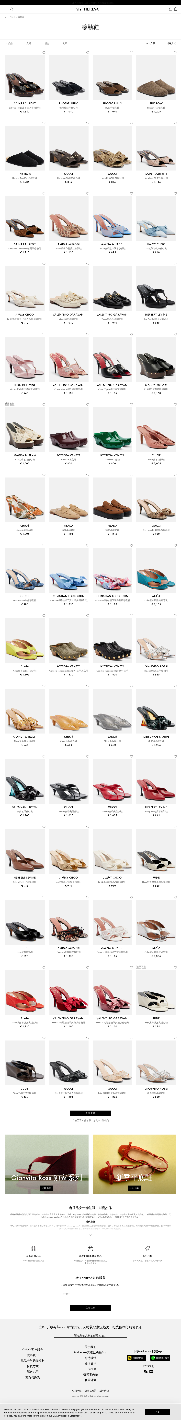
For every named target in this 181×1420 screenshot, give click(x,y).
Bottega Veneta (98, 1218)
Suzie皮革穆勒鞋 (156, 461)
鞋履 (13, 18)
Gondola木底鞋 (68, 461)
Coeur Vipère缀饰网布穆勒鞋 (68, 391)
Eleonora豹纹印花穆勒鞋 (69, 954)
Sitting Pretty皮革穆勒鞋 (156, 813)
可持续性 (90, 1374)
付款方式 (33, 1383)
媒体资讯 (90, 1380)
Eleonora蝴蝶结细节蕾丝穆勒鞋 (112, 954)
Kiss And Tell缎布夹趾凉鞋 (156, 321)
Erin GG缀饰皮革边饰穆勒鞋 (69, 1095)
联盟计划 (90, 1396)
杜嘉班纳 (78, 1244)
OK (157, 1412)
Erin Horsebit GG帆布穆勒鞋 (156, 532)
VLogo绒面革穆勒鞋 (68, 321)
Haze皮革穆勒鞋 (25, 954)
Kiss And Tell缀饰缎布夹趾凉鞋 (25, 391)
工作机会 (90, 1385)
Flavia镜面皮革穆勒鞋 (24, 743)
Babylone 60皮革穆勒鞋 (156, 180)
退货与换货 (32, 1394)
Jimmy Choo (23, 1242)
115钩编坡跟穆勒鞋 (25, 461)
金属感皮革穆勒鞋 (156, 1095)
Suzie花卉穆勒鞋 (24, 532)
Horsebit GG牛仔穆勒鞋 (24, 602)
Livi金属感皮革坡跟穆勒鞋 (69, 884)
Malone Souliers (54, 1218)
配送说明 (33, 1388)
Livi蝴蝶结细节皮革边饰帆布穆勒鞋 (24, 321)
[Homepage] (90, 9)
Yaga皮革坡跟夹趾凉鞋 (156, 1024)
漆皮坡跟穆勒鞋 (156, 743)
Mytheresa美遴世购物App (90, 1369)
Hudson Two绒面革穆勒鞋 (24, 180)
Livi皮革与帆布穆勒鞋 (156, 250)
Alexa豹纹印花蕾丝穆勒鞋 (69, 250)
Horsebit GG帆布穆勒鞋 (68, 180)
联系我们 (33, 1372)
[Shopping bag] (176, 10)
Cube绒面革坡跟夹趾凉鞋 (25, 1024)
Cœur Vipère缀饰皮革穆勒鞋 (112, 391)
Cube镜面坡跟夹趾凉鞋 (156, 954)
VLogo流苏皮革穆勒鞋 (112, 321)
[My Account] (170, 10)
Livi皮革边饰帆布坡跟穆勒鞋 (112, 884)
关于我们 (90, 1363)
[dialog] (90, 1412)
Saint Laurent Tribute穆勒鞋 (134, 1251)
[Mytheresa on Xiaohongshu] (151, 1390)
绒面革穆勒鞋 (112, 110)
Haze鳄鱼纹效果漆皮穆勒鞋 (156, 884)
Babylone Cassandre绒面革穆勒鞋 (24, 250)
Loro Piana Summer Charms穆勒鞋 (105, 1251)
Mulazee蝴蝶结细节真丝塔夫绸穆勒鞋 (69, 602)
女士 (7, 18)
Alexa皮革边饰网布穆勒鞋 (112, 250)
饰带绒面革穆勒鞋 (68, 110)
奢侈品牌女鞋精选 (68, 1251)
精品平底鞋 (83, 1251)
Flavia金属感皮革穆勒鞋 (156, 673)
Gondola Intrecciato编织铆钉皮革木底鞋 (68, 673)
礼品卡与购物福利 (33, 1377)
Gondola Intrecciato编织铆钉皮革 (112, 673)
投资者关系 (90, 1391)
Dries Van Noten (134, 1239)
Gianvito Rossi (88, 1242)
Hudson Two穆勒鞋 (156, 110)
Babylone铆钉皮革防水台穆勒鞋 (25, 110)
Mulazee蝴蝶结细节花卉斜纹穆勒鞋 (112, 602)
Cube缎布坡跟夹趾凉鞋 (156, 602)
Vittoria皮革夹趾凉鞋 (68, 813)
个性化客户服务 (32, 1366)
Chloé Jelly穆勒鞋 (68, 743)
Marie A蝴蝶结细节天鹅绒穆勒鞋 (68, 1024)
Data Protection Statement (66, 1416)
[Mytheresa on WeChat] (146, 1388)
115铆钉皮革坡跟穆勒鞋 (156, 391)
